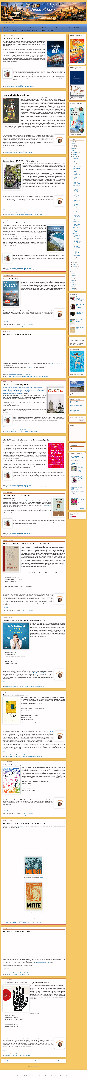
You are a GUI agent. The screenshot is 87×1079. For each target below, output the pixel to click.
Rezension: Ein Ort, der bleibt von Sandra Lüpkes (80, 469)
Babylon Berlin (9, 922)
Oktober (75, 156)
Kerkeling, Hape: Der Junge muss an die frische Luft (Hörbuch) (25, 620)
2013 (72, 288)
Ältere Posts (61, 1061)
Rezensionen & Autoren (17, 27)
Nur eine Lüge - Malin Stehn (80, 479)
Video (40, 376)
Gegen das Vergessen (19, 431)
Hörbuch (21, 686)
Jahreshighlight (26, 686)
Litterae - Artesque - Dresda (76, 405)
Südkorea (30, 152)
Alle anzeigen (81, 508)
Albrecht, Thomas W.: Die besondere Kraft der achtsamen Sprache (26, 440)
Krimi (15, 269)
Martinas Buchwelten (76, 476)
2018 (72, 278)
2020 (72, 273)
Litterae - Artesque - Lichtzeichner (74, 402)
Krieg (32, 431)
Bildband (8, 214)
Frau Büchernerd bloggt (47, 27)
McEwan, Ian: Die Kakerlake (79, 312)
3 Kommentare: (27, 429)
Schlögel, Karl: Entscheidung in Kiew (16, 385)
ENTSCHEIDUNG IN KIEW (57, 363)
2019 (72, 275)
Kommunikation (17, 486)
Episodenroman (9, 152)
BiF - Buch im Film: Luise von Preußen (16, 931)
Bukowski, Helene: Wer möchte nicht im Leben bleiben (80, 298)
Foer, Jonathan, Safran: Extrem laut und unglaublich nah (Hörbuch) (26, 983)
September (75, 158)
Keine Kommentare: (29, 921)
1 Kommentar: (30, 212)
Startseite (6, 27)
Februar (75, 266)
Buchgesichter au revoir (79, 320)
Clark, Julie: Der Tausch (11, 278)
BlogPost (69, 27)
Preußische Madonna (31, 500)
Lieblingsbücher (21, 826)
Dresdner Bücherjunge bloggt (32, 27)
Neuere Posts (6, 1061)
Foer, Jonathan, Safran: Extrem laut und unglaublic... (76, 252)
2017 (72, 280)
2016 (72, 282)
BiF (7, 376)
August (74, 161)
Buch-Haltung (75, 456)
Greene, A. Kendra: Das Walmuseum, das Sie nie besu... (76, 216)
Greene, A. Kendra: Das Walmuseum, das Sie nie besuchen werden (26, 543)
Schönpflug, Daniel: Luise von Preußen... (17, 495)
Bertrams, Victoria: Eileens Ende (14, 223)
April (74, 262)
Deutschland (15, 686)
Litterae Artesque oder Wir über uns (29, 30)
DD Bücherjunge (10, 86)
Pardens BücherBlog (22, 152)
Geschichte (18, 376)
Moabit (41, 877)
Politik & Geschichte (78, 27)
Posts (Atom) (36, 1066)
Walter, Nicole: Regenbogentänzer (14, 765)
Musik (25, 269)
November (75, 154)
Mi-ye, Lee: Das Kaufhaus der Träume (16, 95)
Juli (74, 163)
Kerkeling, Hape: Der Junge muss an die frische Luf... (77, 223)
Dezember (75, 152)
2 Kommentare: (27, 85)
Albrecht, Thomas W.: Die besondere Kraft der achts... (76, 202)
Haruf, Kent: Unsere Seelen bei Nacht (16, 695)
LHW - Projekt (73, 408)
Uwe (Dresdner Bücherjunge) (40, 672)
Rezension (27, 86)
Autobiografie (9, 686)
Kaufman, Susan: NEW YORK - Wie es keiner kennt (21, 161)
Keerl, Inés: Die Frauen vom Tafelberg (80, 306)
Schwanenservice (47, 505)
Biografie (8, 534)
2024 (72, 146)
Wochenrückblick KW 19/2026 (81, 501)
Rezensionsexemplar (29, 214)
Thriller (24, 326)
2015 (72, 284)
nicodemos (57, 1075)
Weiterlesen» (6, 81)
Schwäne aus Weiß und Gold (42, 962)
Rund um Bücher (60, 27)
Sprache (44, 486)
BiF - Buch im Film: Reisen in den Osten (17, 334)
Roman (32, 86)
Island (7, 612)
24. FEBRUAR (29, 367)
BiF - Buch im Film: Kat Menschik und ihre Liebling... (77, 240)
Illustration (33, 922)
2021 (72, 271)
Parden (15, 152)
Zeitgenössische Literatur (36, 756)
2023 (72, 148)
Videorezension (45, 376)
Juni (74, 257)
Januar (74, 268)
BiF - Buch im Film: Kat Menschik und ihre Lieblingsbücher (24, 823)
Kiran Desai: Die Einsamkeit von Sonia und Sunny (77, 491)
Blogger (67, 1075)
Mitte (41, 912)
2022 (72, 150)
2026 (72, 141)
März (74, 264)
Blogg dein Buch (19, 922)
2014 (72, 286)
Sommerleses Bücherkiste (75, 497)
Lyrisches (6, 30)
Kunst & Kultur (15, 30)
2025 (72, 143)
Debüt (7, 326)
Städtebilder (35, 376)
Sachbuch (37, 214)
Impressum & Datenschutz (47, 30)
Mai (74, 260)
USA (41, 214)
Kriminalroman (21, 86)
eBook (15, 86)
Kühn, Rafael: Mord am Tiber (13, 38)
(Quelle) (41, 743)
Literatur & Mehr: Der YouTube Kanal (75, 411)
